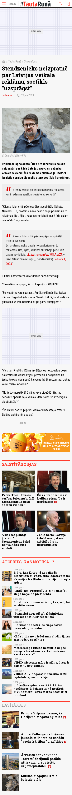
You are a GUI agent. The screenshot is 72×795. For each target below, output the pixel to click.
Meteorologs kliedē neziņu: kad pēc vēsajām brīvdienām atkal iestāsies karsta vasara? (39, 651)
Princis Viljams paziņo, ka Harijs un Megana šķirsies (42, 715)
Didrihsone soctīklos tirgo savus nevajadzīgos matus (37, 626)
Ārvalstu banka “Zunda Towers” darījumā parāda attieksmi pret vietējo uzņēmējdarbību (41, 760)
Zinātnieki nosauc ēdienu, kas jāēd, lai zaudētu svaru (41, 603)
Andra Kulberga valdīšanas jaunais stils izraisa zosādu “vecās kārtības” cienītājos (42, 737)
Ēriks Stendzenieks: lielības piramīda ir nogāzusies (52, 498)
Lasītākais (14, 705)
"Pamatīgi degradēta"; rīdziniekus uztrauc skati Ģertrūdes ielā (38, 615)
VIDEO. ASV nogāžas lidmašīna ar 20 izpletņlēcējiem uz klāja (40, 675)
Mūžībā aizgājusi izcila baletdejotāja (39, 777)
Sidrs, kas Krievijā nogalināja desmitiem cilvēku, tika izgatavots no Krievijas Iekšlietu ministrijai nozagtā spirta (41, 577)
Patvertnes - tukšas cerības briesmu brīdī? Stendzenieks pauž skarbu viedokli (18, 500)
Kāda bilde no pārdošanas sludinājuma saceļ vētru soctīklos (41, 638)
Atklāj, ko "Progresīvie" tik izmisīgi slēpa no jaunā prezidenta (40, 592)
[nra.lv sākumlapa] (12, 4)
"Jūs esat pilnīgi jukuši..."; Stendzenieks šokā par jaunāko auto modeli (16, 541)
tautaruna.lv (8, 95)
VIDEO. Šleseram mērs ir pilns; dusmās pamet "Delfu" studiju (41, 664)
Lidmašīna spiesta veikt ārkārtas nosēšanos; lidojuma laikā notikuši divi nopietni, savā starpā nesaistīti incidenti (40, 690)
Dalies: (22, 423)
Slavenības (30, 61)
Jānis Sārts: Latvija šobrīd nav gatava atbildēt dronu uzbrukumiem (51, 540)
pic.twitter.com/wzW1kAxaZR (45, 254)
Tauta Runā (14, 61)
